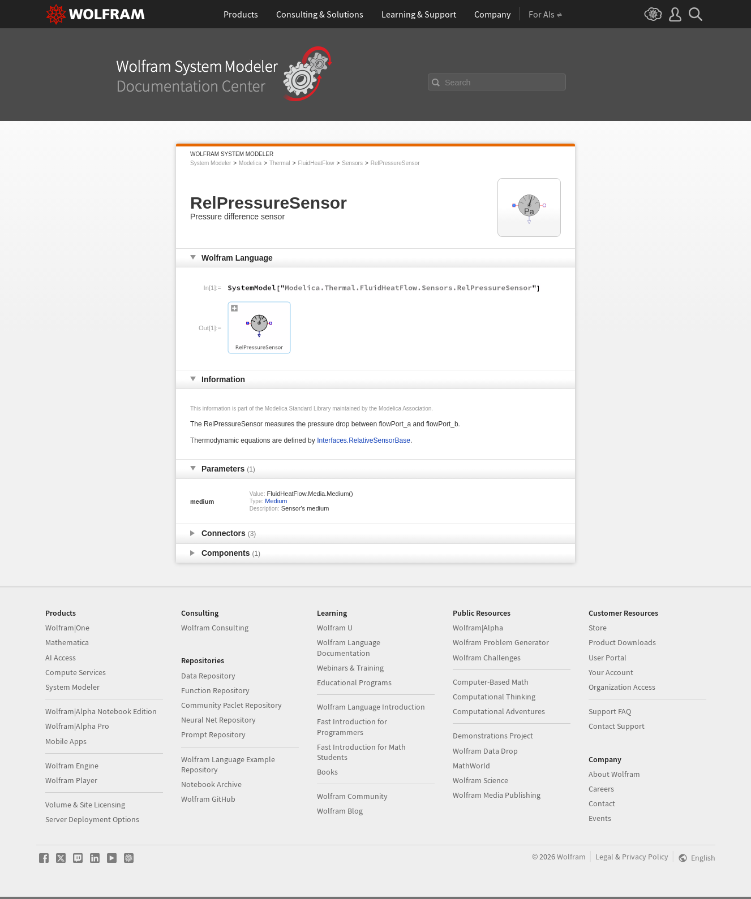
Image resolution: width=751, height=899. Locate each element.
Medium (276, 501)
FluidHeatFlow (316, 163)
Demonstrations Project (493, 736)
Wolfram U (335, 628)
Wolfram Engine (71, 765)
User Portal (607, 657)
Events (600, 818)
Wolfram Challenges (487, 657)
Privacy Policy (645, 857)
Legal (604, 857)
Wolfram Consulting (214, 628)
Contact (602, 803)
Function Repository (215, 690)
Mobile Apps (66, 741)
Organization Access (622, 687)
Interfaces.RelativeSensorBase (363, 440)
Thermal (279, 163)
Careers (601, 789)
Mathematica (67, 642)
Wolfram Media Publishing (496, 795)
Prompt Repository (213, 734)
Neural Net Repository (218, 720)
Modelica (250, 163)
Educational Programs (354, 682)
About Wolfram (614, 774)
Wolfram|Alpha (478, 628)
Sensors (352, 163)
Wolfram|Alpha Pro (77, 726)
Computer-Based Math (491, 682)
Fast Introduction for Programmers (352, 726)
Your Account (611, 672)
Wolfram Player (71, 780)
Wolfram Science (480, 780)
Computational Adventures (499, 711)
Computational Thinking (494, 696)
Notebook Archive (211, 784)
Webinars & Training (350, 668)
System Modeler (210, 163)
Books (327, 772)
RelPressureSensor (395, 163)
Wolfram (571, 857)
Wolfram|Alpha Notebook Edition (101, 711)
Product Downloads (622, 642)
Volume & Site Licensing (85, 804)
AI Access (60, 657)
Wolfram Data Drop (485, 751)
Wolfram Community (352, 796)
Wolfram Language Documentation (348, 647)
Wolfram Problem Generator (501, 642)
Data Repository (208, 676)
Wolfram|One (67, 628)
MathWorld (471, 765)
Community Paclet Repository (231, 705)
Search (458, 82)
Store (598, 628)
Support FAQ (610, 711)
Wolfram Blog (340, 811)
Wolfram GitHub (208, 799)
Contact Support (617, 726)
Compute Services (75, 672)
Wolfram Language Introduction (371, 707)
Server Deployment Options (92, 819)
